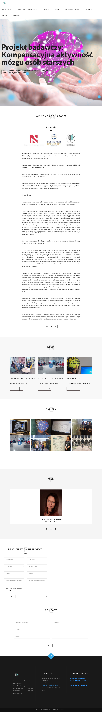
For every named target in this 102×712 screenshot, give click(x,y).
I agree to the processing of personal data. (13, 590)
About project (7, 9)
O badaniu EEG (73, 378)
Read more (16, 389)
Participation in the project (28, 9)
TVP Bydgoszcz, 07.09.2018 (50, 378)
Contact (16, 16)
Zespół (46, 9)
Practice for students (72, 9)
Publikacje (90, 9)
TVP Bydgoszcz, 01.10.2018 (22, 378)
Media (57, 9)
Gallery (4, 16)
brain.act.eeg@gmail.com (50, 685)
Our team (51, 326)
